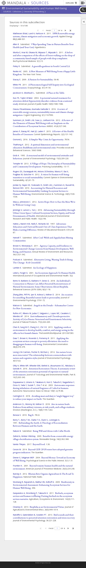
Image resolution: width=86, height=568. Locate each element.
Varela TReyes (19, 444)
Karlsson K (40, 33)
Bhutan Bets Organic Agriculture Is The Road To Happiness (43, 475)
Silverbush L (29, 93)
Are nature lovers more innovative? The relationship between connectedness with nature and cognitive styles (42, 355)
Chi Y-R (43, 327)
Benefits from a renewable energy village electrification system (43, 438)
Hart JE (34, 131)
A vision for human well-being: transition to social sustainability (41, 176)
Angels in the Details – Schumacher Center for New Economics (43, 307)
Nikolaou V (70, 365)
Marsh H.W (25, 224)
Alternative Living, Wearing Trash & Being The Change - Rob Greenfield (43, 261)
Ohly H (16, 365)
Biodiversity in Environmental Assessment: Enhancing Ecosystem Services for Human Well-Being (43, 484)
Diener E (16, 457)
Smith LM (47, 185)
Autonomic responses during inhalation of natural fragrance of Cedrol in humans (43, 387)
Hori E (49, 382)
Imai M (24, 52)
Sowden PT (41, 514)
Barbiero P (36, 280)
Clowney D (17, 507)
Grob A (16, 155)
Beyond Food (39, 444)
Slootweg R (18, 482)
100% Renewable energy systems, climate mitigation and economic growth (44, 35)
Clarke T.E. (35, 420)
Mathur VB (40, 482)
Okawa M (33, 52)
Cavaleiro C (66, 313)
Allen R (16, 44)
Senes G (45, 280)
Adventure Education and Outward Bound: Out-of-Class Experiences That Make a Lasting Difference (42, 226)
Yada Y (24, 385)
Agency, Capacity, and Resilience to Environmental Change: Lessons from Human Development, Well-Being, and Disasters (43, 248)
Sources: (7, 12)
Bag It (31, 414)
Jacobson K (18, 93)
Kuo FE (16, 98)
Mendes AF (18, 316)
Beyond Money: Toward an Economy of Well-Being (44, 459)
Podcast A (17, 259)
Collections (17, 12)
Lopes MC (55, 313)
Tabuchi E (57, 382)
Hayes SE (26, 185)
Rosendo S (33, 338)
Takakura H (40, 382)
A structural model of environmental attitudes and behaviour (43, 157)
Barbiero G (25, 280)
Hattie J (16, 224)
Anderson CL (18, 404)
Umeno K (30, 382)
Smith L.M (29, 120)
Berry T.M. (25, 420)
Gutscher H (28, 174)
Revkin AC (17, 71)
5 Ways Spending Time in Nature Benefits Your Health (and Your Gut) (43, 46)
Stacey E (16, 79)
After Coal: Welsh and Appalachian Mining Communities (43, 239)
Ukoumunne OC (57, 365)
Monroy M (30, 404)
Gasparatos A (19, 493)
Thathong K (18, 144)
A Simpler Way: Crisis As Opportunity (46, 139)
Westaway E (27, 245)
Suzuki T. (31, 385)
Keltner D (50, 294)
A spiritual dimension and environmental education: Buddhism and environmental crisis (41, 146)
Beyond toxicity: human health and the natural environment (43, 467)
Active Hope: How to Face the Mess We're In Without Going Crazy (44, 203)
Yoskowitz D (36, 185)
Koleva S (41, 294)
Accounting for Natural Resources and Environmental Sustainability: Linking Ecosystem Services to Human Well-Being (40, 190)
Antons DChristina (46, 171)
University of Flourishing (34, 12)
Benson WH (18, 188)
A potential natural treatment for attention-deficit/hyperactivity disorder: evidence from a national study (42, 100)
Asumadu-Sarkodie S (41, 109)
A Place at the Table (55, 92)
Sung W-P (24, 327)
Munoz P (58, 171)
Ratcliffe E (17, 514)
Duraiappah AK (30, 171)
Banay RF (25, 131)
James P (16, 131)
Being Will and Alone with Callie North (51, 430)
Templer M (18, 163)
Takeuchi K (43, 493)
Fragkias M (18, 174)
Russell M (69, 185)
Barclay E (17, 474)
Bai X (66, 171)
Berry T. (16, 420)
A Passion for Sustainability (40, 79)
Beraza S (17, 415)
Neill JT (34, 224)
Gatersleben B (29, 514)
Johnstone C (25, 202)
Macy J (16, 202)
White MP (24, 365)
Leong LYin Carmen (21, 352)
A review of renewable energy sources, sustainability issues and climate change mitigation (43, 112)
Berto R (16, 280)
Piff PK (27, 294)
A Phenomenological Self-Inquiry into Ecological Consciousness (43, 86)
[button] (82, 3)
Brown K (17, 245)
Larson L (27, 210)
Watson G (17, 305)
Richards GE (43, 224)
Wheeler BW (34, 365)
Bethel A (45, 365)
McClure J (44, 352)
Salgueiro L (44, 313)
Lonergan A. (54, 420)
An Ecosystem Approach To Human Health (55, 272)
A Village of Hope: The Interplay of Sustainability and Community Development (44, 165)
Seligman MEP (27, 457)
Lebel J (16, 273)
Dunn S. (44, 420)
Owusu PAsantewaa (22, 109)
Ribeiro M (27, 313)
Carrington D (18, 396)
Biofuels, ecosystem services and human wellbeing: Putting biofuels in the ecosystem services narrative (43, 496)
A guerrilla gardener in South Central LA (51, 66)
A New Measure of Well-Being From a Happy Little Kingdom (44, 73)
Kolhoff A (50, 482)
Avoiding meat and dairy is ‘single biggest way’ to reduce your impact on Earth (43, 397)
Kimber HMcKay (28, 436)
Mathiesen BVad (20, 33)
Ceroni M (17, 449)
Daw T (16, 338)
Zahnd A (16, 436)
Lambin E (17, 267)
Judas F (35, 313)
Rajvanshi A (29, 482)
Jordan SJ (17, 185)
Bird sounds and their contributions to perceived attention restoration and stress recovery (44, 516)
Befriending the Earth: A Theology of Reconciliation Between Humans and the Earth (40, 424)
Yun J (34, 210)
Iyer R (33, 294)
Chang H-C (34, 327)
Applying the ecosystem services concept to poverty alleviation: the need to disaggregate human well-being (41, 341)
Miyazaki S (52, 52)
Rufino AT (17, 313)
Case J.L (38, 120)
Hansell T (17, 237)
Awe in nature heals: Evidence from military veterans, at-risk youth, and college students (43, 406)
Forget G (24, 273)
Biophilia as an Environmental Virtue (47, 506)
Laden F (41, 131)
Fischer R (35, 352)
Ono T (39, 385)
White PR (17, 84)
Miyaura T (42, 52)
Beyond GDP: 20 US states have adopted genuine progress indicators (43, 451)
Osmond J (17, 139)
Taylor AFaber (26, 98)
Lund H (31, 33)
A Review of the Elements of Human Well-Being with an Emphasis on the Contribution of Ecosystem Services (43, 123)
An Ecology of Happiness (45, 267)
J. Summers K (58, 185)
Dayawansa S (19, 382)
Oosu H (16, 385)
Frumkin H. (17, 465)
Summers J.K (18, 120)
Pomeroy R (44, 338)
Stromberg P (31, 493)
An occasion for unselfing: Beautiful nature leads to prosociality (43, 296)
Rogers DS (17, 171)
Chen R (16, 327)
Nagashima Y (68, 382)
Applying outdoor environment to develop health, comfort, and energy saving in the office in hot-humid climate (43, 330)
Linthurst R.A (48, 120)
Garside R (17, 368)
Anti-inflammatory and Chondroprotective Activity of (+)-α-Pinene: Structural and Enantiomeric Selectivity (42, 318)
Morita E (16, 52)
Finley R (16, 66)
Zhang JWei (18, 294)
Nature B (17, 431)
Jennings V (17, 210)
